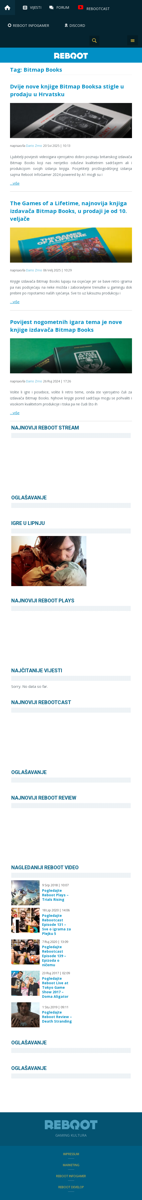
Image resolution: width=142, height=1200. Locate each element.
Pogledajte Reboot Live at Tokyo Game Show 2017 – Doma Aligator (55, 987)
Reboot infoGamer (71, 1176)
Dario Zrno (34, 145)
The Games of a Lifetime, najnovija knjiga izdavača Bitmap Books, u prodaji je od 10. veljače (68, 210)
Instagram (107, 41)
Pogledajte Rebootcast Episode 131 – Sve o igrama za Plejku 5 (56, 924)
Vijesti (35, 7)
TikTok (119, 41)
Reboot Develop (71, 1187)
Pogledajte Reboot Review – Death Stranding (57, 1017)
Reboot (71, 56)
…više (15, 183)
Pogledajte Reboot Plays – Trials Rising (55, 895)
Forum (62, 7)
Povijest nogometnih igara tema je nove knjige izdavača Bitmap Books (66, 325)
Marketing (71, 1165)
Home (7, 7)
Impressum (71, 1154)
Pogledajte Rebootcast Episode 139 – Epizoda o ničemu (54, 956)
